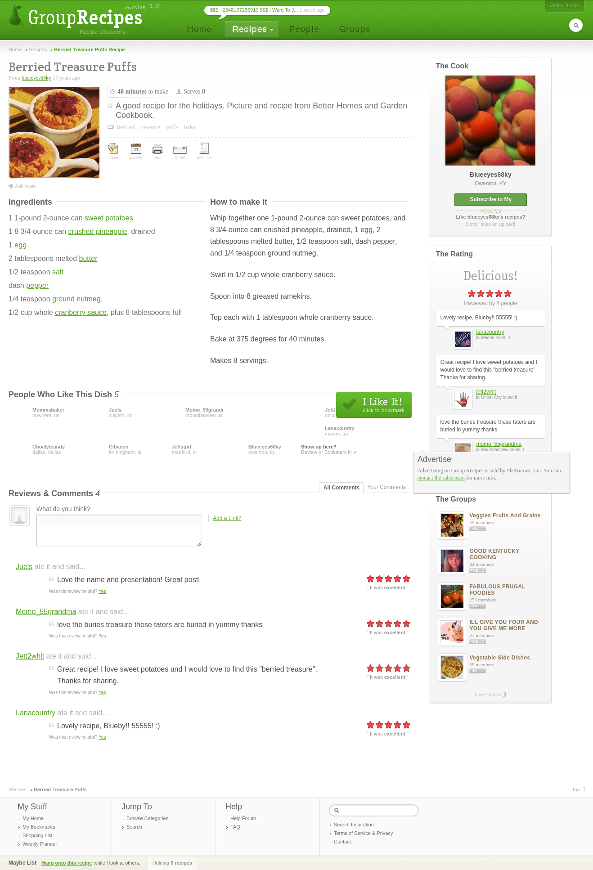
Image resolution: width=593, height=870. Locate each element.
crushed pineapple (97, 231)
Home (15, 49)
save (114, 151)
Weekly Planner (39, 844)
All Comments (341, 487)
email (180, 153)
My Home (33, 818)
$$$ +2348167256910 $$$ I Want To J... (254, 10)
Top (576, 789)
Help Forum (243, 818)
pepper (37, 285)
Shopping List (37, 835)
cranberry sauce (81, 312)
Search (134, 827)
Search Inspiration (354, 824)
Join (554, 5)
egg (20, 245)
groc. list (204, 151)
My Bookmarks (38, 827)
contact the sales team (441, 478)
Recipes (38, 49)
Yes (102, 591)
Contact (342, 841)
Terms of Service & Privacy (363, 833)
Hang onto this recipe (66, 863)
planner (136, 151)
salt (57, 272)
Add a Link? (227, 518)
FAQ (235, 827)
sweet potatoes (109, 218)
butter (88, 258)
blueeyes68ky (36, 78)
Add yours (25, 185)
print (157, 152)
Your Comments (386, 487)
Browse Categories (147, 818)
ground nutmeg (76, 299)
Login (573, 5)
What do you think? (63, 508)
